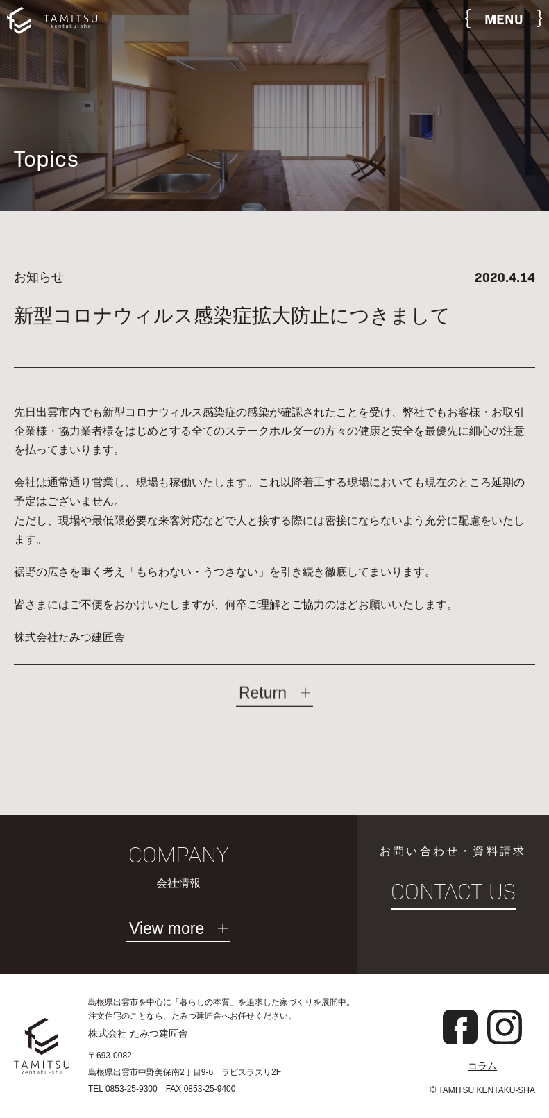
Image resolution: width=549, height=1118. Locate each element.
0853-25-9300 (131, 1089)
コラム (482, 1065)
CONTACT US (453, 891)
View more (166, 929)
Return (263, 700)
